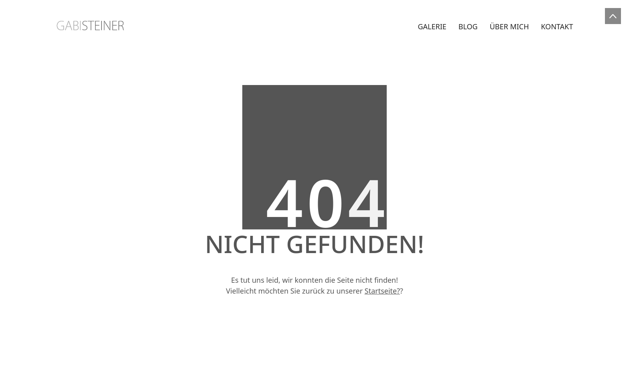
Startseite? (382, 291)
